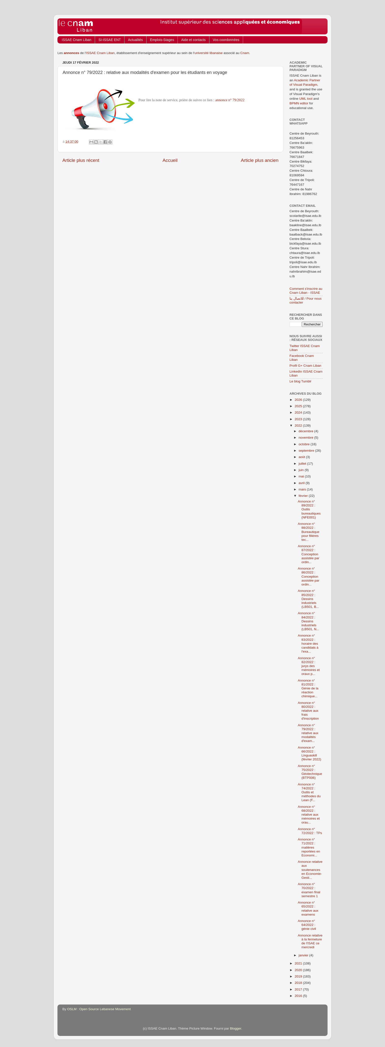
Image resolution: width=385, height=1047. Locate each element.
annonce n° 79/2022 (230, 100)
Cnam (244, 53)
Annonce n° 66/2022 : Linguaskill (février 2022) (309, 753)
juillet (303, 463)
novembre (306, 437)
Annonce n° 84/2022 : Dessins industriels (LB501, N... (308, 621)
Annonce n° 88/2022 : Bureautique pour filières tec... (308, 532)
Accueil (170, 160)
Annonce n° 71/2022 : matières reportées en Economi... (309, 847)
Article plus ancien (259, 160)
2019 (299, 976)
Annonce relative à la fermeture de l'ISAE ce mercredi (310, 941)
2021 (299, 963)
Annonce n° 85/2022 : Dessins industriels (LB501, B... (308, 599)
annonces (71, 53)
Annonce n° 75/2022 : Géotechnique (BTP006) (310, 772)
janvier (304, 955)
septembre (307, 450)
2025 (299, 406)
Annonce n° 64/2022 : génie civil (307, 925)
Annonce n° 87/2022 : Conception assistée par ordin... (308, 554)
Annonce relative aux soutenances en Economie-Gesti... (310, 869)
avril (302, 483)
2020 (299, 970)
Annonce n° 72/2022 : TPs (310, 831)
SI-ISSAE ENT (109, 40)
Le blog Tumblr (300, 381)
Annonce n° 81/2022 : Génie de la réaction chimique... (308, 688)
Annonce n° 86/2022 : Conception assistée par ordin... (308, 576)
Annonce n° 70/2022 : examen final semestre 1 (309, 890)
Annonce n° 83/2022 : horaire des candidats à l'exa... (308, 643)
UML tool (306, 98)
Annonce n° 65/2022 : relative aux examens (308, 908)
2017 (299, 989)
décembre (306, 431)
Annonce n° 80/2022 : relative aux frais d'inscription (308, 711)
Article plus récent (80, 160)
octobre (305, 444)
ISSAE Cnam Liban (77, 40)
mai (302, 476)
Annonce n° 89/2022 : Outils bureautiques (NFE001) (309, 509)
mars (303, 489)
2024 (299, 412)
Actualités (135, 40)
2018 (299, 983)
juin (302, 470)
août (302, 457)
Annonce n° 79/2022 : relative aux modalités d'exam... (308, 733)
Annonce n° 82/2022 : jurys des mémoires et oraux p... (309, 666)
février (304, 496)
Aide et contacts (193, 40)
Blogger (235, 1028)
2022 (299, 425)
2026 (299, 400)
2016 (299, 996)
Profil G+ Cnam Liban (305, 365)
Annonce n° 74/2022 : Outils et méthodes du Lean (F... (309, 792)
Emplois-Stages (162, 40)
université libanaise (208, 53)
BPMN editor (298, 103)
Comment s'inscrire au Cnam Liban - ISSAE (305, 290)
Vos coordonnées (226, 40)
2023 (299, 419)
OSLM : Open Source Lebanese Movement (99, 1009)
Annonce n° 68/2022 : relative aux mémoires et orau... (309, 814)
